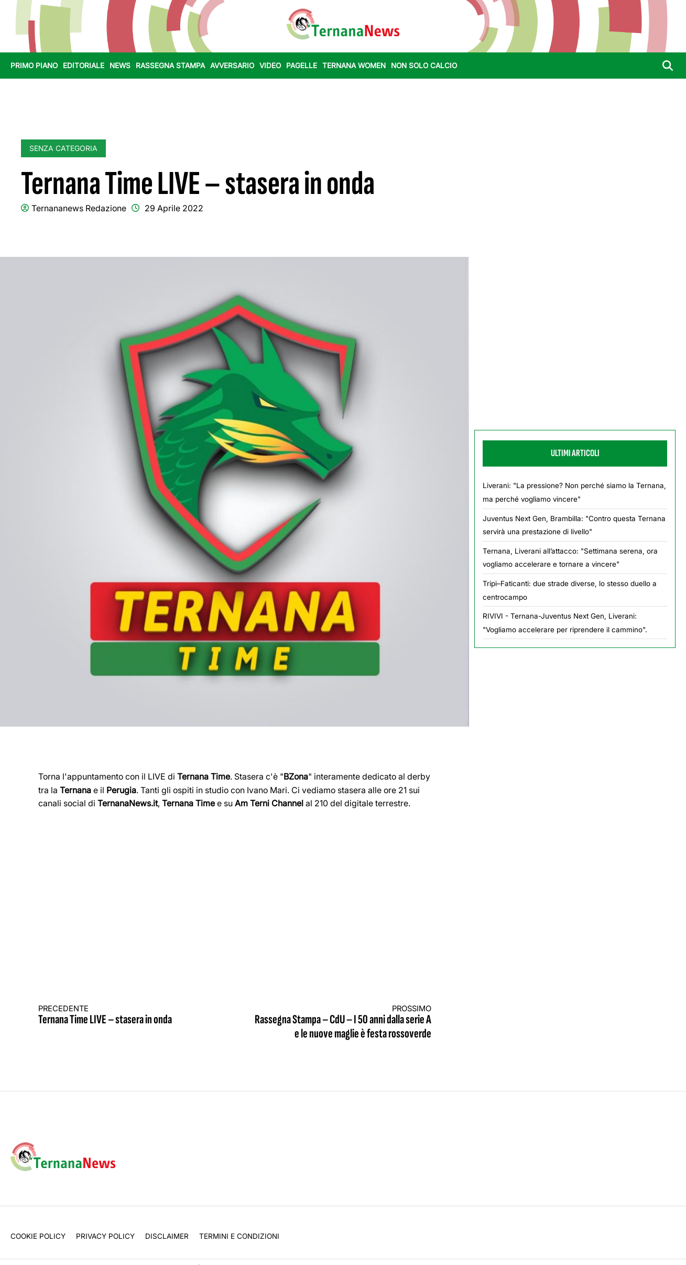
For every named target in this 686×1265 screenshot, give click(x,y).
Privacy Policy (105, 1236)
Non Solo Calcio (424, 65)
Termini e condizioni (239, 1236)
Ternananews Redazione (78, 208)
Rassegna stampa (170, 65)
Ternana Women (354, 65)
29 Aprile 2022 (174, 208)
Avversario (232, 65)
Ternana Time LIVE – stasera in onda (126, 1015)
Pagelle (301, 65)
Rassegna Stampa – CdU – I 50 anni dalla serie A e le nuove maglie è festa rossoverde (342, 1022)
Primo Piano (34, 65)
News (120, 65)
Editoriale (83, 65)
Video (270, 65)
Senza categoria (63, 148)
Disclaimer (167, 1236)
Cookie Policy (38, 1236)
